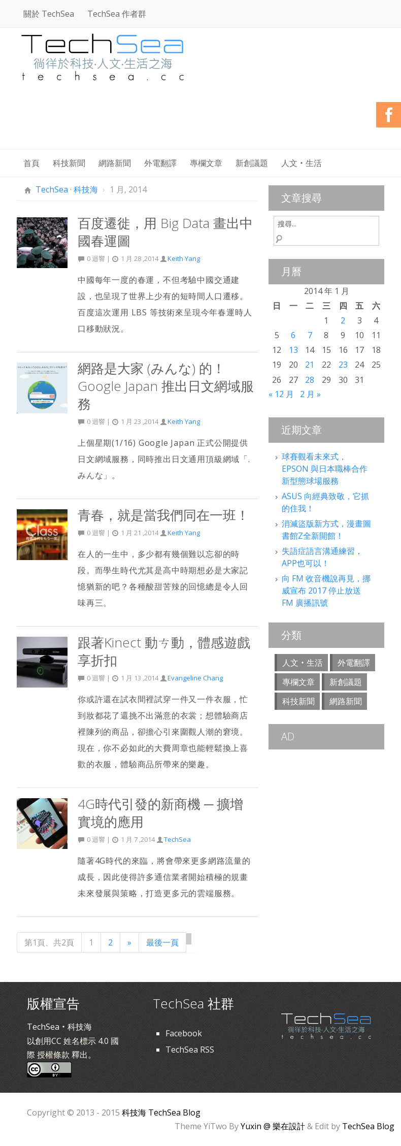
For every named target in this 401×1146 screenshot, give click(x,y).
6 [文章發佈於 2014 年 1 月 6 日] (293, 335)
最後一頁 (162, 942)
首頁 (31, 163)
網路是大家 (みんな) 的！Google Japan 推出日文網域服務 (166, 386)
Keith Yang (184, 258)
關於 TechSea (48, 13)
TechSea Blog (368, 1126)
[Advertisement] (199, 122)
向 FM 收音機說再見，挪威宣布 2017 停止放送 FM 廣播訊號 (326, 590)
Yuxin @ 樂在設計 (273, 1126)
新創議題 (252, 163)
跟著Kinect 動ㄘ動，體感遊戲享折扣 (164, 651)
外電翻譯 (160, 163)
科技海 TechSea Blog (161, 1112)
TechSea (177, 839)
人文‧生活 (301, 163)
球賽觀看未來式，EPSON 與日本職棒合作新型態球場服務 (324, 468)
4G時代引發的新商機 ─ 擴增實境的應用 (160, 813)
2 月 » (310, 394)
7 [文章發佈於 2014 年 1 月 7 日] (310, 335)
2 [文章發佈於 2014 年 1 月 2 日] (343, 320)
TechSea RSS (189, 1049)
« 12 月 (281, 394)
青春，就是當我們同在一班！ (163, 515)
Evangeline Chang (195, 677)
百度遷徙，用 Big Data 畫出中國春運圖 (165, 232)
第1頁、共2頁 (49, 942)
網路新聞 (114, 163)
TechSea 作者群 (116, 13)
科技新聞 (69, 163)
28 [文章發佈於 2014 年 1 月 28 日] (309, 379)
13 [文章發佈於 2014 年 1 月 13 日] (293, 349)
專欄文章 (206, 163)
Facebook (183, 1033)
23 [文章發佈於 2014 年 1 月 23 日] (343, 364)
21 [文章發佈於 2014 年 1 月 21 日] (309, 364)
